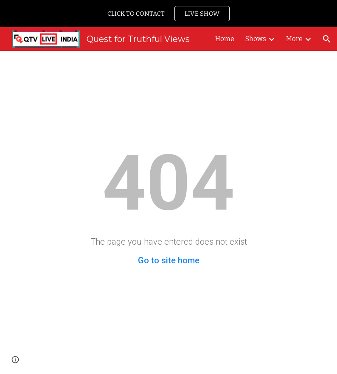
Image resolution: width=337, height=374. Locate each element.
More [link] (294, 39)
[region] (168, 13)
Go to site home (168, 260)
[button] (327, 39)
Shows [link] (255, 39)
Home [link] (224, 39)
